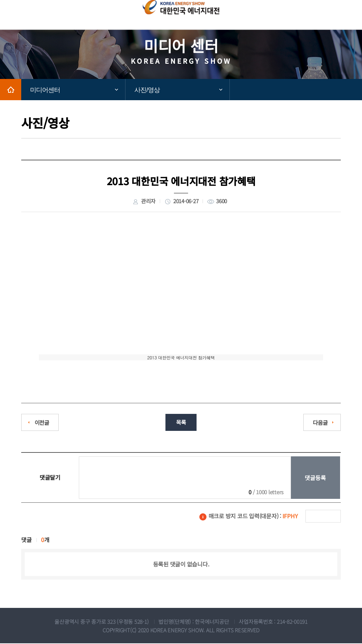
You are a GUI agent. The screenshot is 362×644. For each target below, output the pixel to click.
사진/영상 (147, 89)
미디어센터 (45, 89)
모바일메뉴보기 (338, 15)
